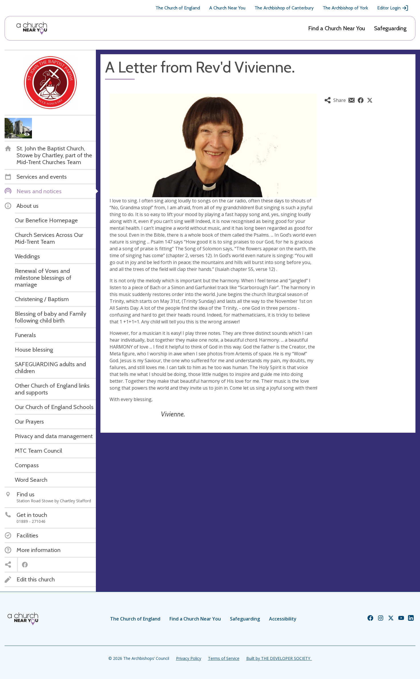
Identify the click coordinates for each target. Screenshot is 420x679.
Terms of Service (223, 658)
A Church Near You (227, 8)
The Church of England (178, 8)
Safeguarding (390, 28)
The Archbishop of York (345, 8)
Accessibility (282, 619)
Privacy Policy (188, 658)
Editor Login (393, 8)
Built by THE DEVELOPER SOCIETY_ (279, 658)
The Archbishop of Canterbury (284, 8)
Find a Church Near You (336, 28)
